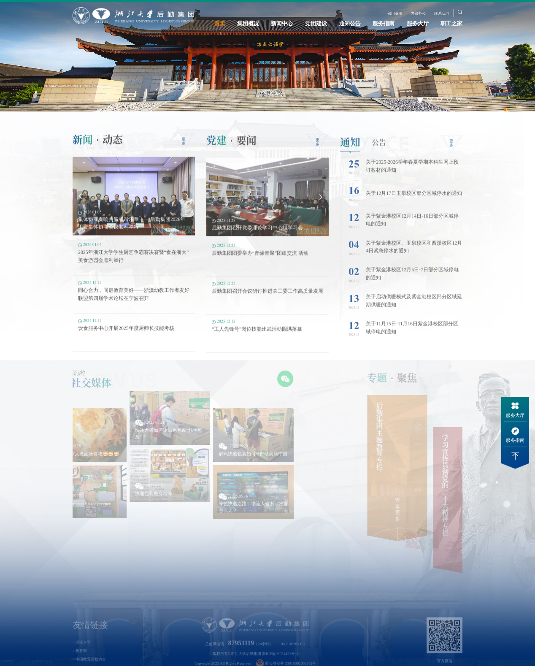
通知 (350, 150)
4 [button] (449, 100)
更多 (184, 148)
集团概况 (248, 23)
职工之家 (451, 23)
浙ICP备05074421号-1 (280, 663)
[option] (267, 55)
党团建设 (316, 23)
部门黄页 (395, 13)
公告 (379, 151)
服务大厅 (418, 23)
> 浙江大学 (82, 652)
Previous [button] (80, 203)
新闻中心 (282, 23)
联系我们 (441, 13)
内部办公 (418, 13)
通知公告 (350, 23)
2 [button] (430, 100)
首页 (219, 23)
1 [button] (420, 100)
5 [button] (459, 100)
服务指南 (383, 23)
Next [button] (187, 203)
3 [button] (439, 100)
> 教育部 (80, 660)
